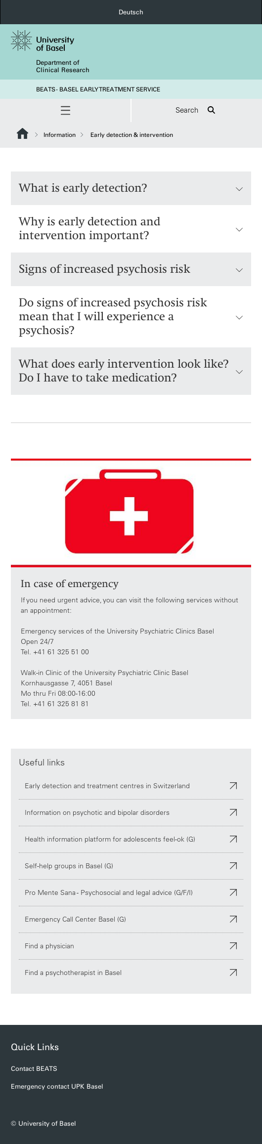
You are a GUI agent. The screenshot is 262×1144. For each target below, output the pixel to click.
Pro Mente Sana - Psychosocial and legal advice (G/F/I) (131, 892)
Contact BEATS (34, 1068)
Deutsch (131, 12)
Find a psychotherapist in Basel (131, 972)
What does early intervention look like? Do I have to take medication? (131, 370)
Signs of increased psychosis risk (131, 269)
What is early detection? (131, 188)
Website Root (22, 133)
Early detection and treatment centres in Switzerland (131, 785)
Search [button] (196, 110)
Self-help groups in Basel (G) (131, 865)
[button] (65, 110)
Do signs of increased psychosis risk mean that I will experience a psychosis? (131, 316)
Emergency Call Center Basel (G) (131, 918)
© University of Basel (43, 1123)
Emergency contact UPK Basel (57, 1086)
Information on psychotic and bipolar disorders (131, 811)
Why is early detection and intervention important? (131, 228)
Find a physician (131, 945)
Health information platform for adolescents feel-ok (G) (131, 838)
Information (60, 134)
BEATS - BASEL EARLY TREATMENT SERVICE (98, 89)
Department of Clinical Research (62, 66)
